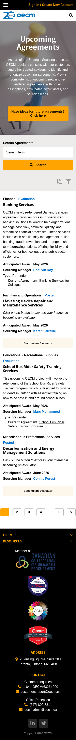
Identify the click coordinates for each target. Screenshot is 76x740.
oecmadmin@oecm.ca (38, 709)
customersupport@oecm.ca (38, 691)
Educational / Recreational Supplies (30, 355)
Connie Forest (44, 478)
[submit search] (38, 165)
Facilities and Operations (22, 295)
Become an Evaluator (38, 343)
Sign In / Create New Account (50, 5)
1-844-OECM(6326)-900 (38, 687)
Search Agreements (18, 143)
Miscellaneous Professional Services (31, 437)
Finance (9, 199)
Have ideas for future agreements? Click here (38, 113)
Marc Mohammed (46, 411)
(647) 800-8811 (38, 704)
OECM (48, 733)
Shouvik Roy (43, 270)
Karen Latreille (44, 331)
